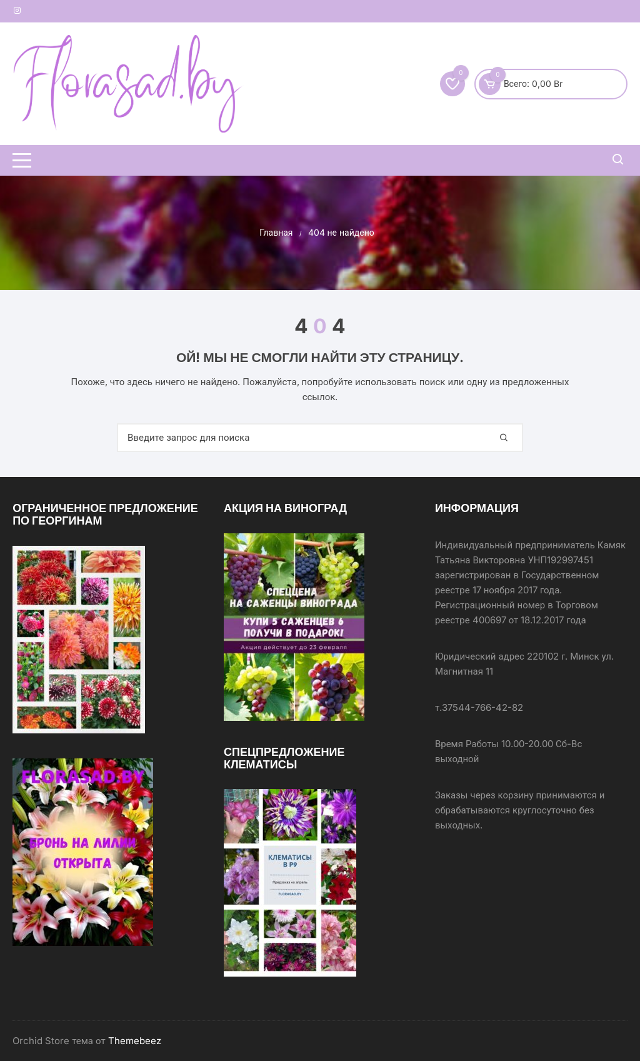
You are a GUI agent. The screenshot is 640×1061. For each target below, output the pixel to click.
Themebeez (134, 1041)
